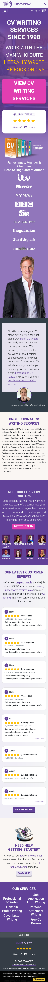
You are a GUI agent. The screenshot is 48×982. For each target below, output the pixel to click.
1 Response (39, 738)
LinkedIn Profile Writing (12, 909)
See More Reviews (24, 809)
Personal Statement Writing (36, 911)
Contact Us (24, 873)
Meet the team (23, 526)
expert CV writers (28, 338)
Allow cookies (39, 979)
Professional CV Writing (12, 900)
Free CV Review (36, 921)
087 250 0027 (24, 961)
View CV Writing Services (23, 90)
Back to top (24, 935)
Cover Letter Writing (12, 917)
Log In (35, 10)
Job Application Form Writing (36, 898)
